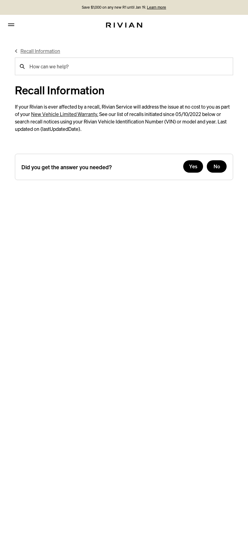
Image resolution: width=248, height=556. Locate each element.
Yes (193, 166)
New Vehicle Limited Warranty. (64, 114)
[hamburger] (11, 25)
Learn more (156, 7)
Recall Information (40, 51)
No (217, 166)
